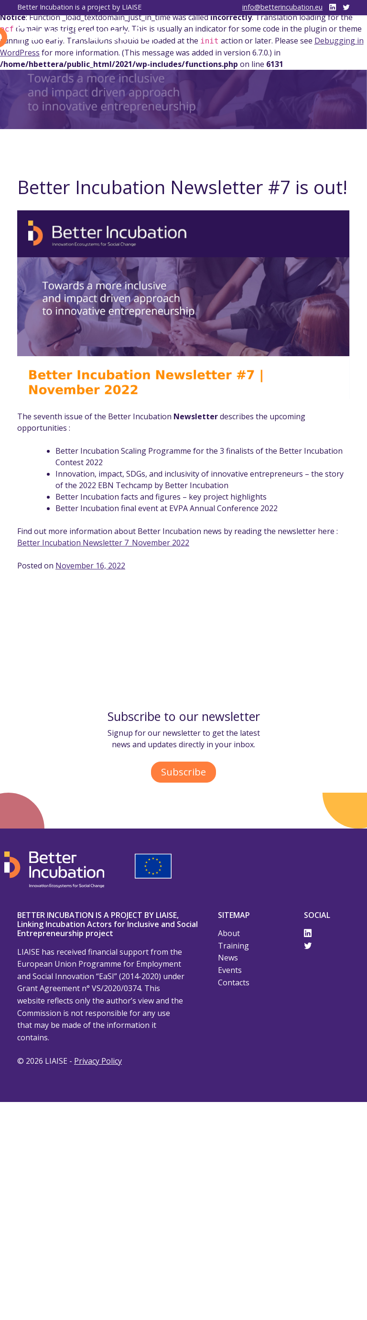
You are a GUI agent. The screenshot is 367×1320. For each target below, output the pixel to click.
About (229, 933)
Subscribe (183, 771)
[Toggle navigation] (336, 37)
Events (230, 970)
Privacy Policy (98, 1061)
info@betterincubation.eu (282, 6)
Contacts (233, 982)
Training (233, 945)
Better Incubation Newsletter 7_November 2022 (103, 542)
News (228, 957)
